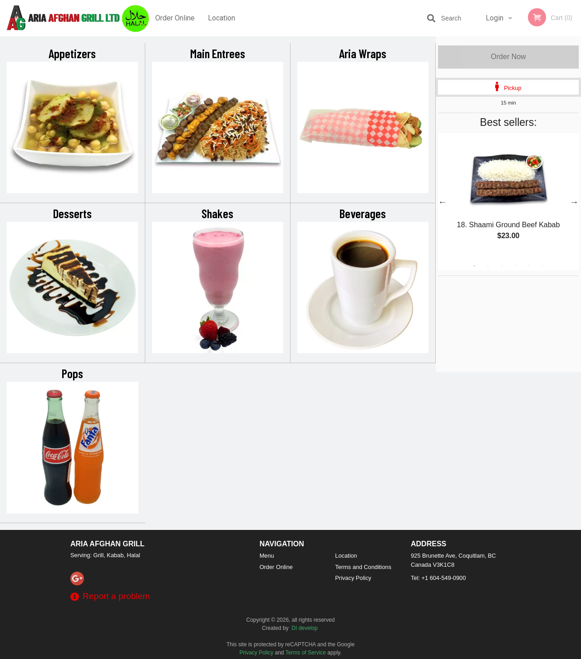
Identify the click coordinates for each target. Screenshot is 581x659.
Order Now (508, 56)
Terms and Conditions (363, 567)
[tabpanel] (508, 196)
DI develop (304, 628)
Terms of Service (306, 652)
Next (574, 201)
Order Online (175, 18)
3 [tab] (501, 265)
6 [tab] (542, 265)
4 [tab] (515, 265)
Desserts (72, 213)
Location (221, 18)
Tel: (438, 577)
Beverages (363, 213)
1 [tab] (474, 265)
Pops (72, 373)
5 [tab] (528, 265)
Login (494, 18)
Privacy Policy (353, 577)
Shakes (217, 213)
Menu (267, 555)
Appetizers (72, 53)
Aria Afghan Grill (107, 544)
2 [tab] (487, 265)
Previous (442, 201)
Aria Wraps (362, 53)
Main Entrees (217, 53)
